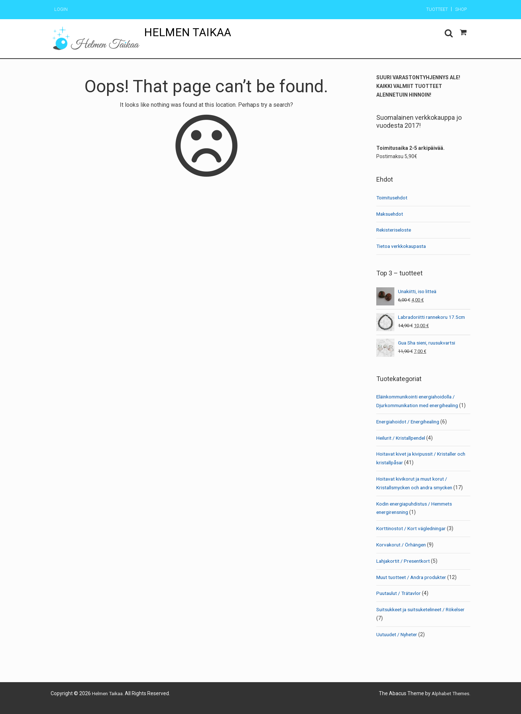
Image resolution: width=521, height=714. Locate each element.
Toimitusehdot (393, 197)
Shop (460, 10)
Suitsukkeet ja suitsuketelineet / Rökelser (423, 618)
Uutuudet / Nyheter (398, 643)
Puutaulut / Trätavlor (400, 602)
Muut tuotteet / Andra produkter (413, 585)
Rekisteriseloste (394, 230)
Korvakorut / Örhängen (402, 553)
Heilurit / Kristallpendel (401, 446)
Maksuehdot (390, 214)
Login (61, 10)
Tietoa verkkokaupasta (402, 246)
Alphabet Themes (448, 702)
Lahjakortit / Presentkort (404, 570)
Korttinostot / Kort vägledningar (412, 537)
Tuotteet (432, 10)
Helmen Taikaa (189, 33)
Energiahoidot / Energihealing (410, 430)
